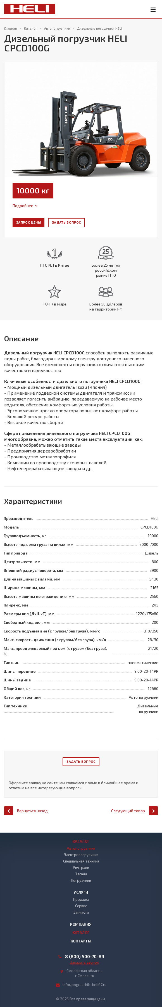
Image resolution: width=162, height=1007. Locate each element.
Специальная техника (81, 861)
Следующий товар (134, 815)
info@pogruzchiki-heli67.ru (84, 984)
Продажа (81, 899)
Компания (81, 924)
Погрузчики (81, 880)
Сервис (81, 906)
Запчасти (81, 912)
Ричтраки (81, 867)
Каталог (81, 841)
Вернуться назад (26, 815)
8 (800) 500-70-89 (84, 956)
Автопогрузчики (81, 848)
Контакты (81, 941)
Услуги (81, 892)
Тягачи (81, 874)
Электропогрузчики (81, 854)
